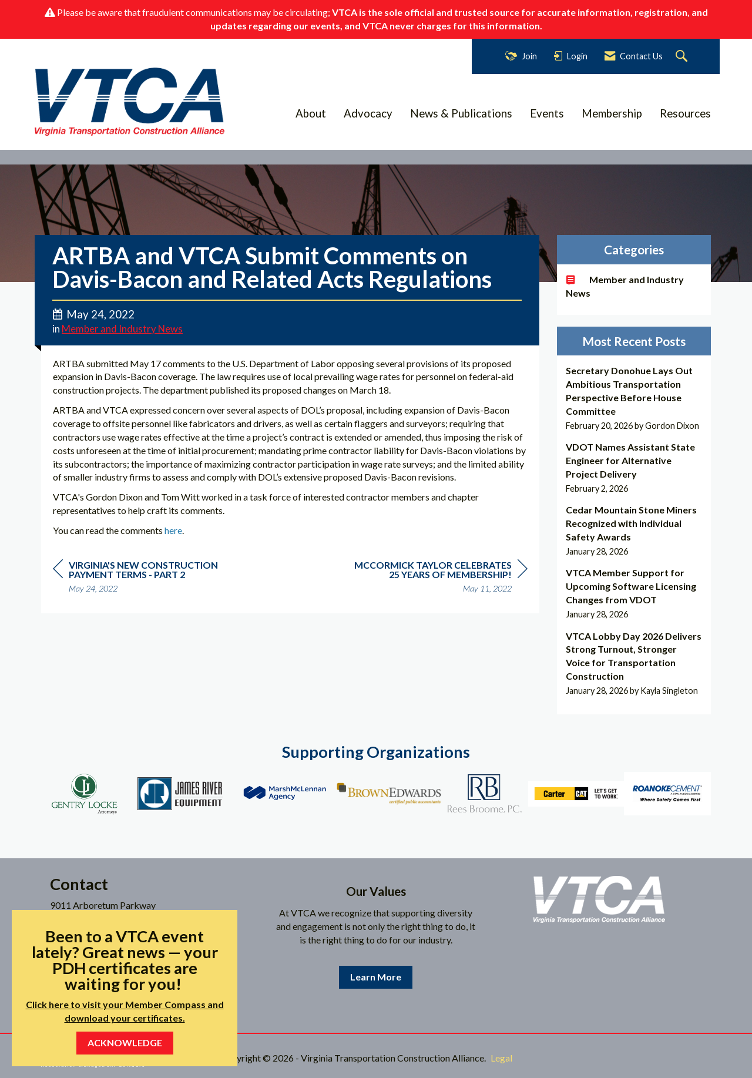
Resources (685, 113)
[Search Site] (683, 56)
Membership (612, 113)
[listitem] (634, 398)
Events (547, 113)
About (311, 113)
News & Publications (461, 113)
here (173, 530)
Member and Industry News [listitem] (625, 286)
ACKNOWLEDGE (125, 1042)
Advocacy (368, 113)
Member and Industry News (122, 329)
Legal (501, 1057)
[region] (439, 578)
